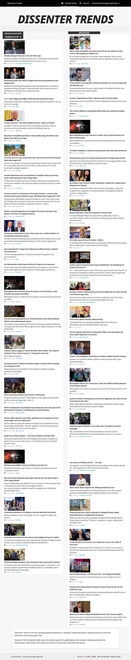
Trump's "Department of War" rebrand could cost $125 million (94, 98)
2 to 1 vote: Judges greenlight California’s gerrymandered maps (28, 99)
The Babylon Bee (84, 277)
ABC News (82, 555)
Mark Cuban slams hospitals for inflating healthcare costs (92, 487)
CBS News (18, 130)
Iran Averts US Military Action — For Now (86, 462)
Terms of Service (103, 657)
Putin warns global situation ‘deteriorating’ (86, 319)
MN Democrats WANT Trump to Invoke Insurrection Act (25, 465)
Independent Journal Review (24, 63)
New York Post (20, 206)
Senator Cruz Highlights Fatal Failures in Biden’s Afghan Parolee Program (98, 356)
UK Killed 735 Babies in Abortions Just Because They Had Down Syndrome (98, 150)
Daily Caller (19, 188)
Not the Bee (19, 358)
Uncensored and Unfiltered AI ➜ (13, 35)
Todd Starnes (19, 402)
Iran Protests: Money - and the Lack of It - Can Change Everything (95, 574)
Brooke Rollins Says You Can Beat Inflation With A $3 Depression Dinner (97, 158)
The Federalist (20, 493)
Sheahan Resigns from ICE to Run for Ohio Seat (22, 56)
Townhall (18, 302)
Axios (17, 374)
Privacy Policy (115, 657)
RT (80, 248)
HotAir (17, 473)
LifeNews (18, 140)
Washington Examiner (22, 545)
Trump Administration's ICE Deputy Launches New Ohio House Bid (30, 512)
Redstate (18, 520)
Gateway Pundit (20, 216)
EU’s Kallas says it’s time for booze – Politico (86, 240)
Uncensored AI (16, 657)
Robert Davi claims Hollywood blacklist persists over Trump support (96, 614)
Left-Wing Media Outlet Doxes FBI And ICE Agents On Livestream (29, 264)
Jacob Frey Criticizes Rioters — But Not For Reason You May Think (29, 436)
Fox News (18, 93)
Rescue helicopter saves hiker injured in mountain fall (91, 213)
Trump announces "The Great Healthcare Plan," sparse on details (29, 123)
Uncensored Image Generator (32, 657)
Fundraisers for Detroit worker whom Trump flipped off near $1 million (31, 537)
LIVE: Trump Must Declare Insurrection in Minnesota (24, 395)
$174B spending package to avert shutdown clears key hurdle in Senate (32, 562)
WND (17, 106)
